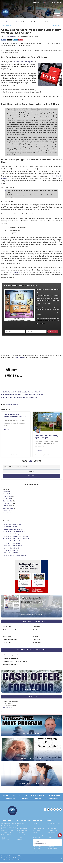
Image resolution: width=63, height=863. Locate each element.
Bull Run (35, 629)
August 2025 (6, 510)
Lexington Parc (37, 851)
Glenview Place (37, 838)
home (32, 115)
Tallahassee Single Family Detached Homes (16, 655)
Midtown (35, 636)
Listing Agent (9, 404)
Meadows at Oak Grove (54, 824)
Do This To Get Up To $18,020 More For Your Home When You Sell (23, 392)
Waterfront (19, 840)
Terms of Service (13, 858)
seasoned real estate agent (23, 62)
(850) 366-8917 (7, 708)
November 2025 (7, 503)
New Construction (21, 835)
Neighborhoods (54, 796)
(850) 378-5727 (7, 833)
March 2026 (6, 494)
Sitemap (21, 860)
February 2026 (7, 496)
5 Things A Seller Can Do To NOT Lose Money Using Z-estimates (23, 394)
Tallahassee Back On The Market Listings (15, 662)
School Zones (9, 799)
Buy (19, 796)
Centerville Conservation (10, 629)
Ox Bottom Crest (52, 829)
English (44, 2)
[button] (3, 39)
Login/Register (53, 799)
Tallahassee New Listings (11, 658)
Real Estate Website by (48, 858)
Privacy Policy (22, 858)
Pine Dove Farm (52, 835)
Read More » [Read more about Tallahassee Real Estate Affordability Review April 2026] (7, 429)
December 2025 (7, 501)
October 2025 (7, 505)
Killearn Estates (8, 626)
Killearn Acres (7, 643)
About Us (24, 799)
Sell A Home (16, 404)
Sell (25, 796)
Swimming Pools (21, 838)
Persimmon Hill (52, 833)
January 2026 (7, 498)
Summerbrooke (38, 639)
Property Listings (14, 860)
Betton (34, 826)
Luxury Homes (21, 833)
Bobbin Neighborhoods (39, 829)
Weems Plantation (52, 849)
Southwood (36, 626)
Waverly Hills (37, 643)
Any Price (31, 471)
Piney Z (35, 633)
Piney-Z (50, 838)
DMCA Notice (5, 860)
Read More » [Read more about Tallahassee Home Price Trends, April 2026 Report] (38, 450)
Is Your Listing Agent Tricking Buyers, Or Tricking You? (20, 397)
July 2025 (6, 512)
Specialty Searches (38, 796)
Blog (7, 21)
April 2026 (6, 491)
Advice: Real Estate (14, 21)
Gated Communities (22, 826)
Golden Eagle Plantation (10, 639)
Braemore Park (37, 831)
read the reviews (14, 272)
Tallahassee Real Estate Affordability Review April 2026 (15, 415)
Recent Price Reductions (10, 665)
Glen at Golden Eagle (38, 835)
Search (5, 796)
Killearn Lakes (7, 636)
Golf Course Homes (22, 829)
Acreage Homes (21, 824)
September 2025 (8, 508)
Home (2, 21)
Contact (38, 799)
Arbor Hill (35, 824)
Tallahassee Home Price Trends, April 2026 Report (46, 436)
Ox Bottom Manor (8, 633)
